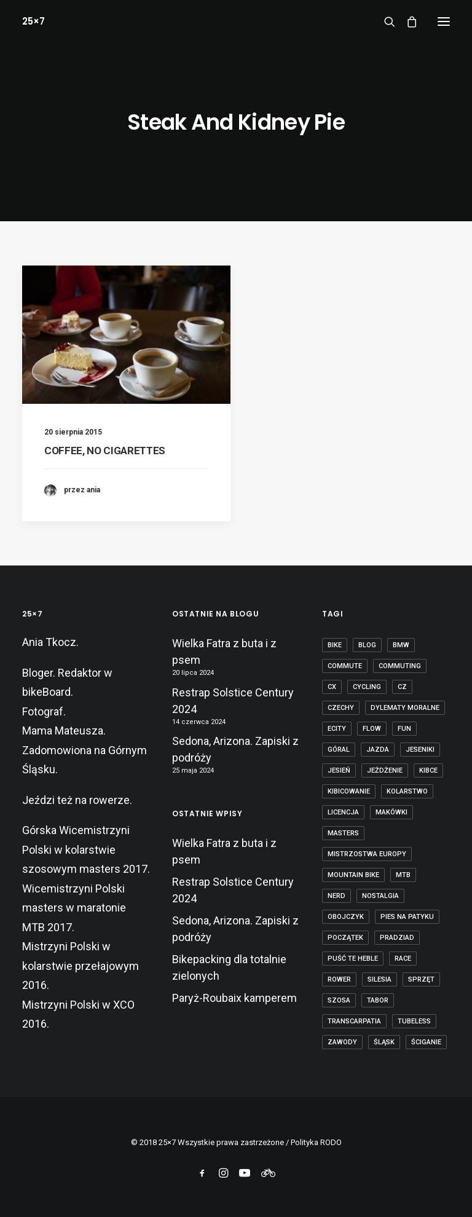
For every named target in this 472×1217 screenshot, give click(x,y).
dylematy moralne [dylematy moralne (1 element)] (405, 708)
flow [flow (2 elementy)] (372, 729)
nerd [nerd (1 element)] (336, 896)
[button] (443, 21)
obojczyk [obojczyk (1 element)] (346, 917)
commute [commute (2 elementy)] (345, 666)
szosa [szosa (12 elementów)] (339, 1000)
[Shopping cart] (406, 21)
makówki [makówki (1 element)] (391, 812)
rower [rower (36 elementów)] (339, 979)
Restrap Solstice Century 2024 (233, 700)
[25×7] (33, 21)
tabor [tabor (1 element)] (377, 1000)
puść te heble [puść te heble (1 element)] (353, 959)
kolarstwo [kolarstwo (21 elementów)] (407, 791)
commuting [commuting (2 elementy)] (400, 666)
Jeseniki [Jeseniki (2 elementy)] (420, 750)
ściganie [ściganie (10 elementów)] (426, 1042)
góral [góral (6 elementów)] (339, 750)
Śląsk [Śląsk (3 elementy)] (384, 1042)
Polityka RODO (316, 1142)
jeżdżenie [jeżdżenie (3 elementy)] (385, 770)
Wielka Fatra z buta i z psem (224, 651)
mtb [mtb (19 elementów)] (403, 875)
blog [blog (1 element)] (367, 645)
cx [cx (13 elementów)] (332, 687)
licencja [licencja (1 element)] (343, 812)
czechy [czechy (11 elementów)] (341, 708)
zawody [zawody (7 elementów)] (342, 1042)
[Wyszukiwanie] (384, 21)
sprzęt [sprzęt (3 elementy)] (421, 979)
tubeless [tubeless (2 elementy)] (414, 1021)
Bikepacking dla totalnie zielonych (229, 967)
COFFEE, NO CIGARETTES (104, 450)
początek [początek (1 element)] (345, 938)
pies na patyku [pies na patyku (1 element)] (407, 917)
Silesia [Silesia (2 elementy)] (379, 979)
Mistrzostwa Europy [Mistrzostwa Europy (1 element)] (367, 854)
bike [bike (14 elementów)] (335, 645)
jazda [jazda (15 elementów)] (377, 750)
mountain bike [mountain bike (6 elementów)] (353, 875)
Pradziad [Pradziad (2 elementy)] (397, 938)
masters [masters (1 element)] (343, 833)
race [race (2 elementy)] (403, 959)
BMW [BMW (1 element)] (401, 645)
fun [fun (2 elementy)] (404, 729)
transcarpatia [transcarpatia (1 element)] (354, 1021)
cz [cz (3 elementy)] (402, 687)
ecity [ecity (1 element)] (337, 729)
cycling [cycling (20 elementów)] (367, 687)
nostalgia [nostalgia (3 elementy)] (380, 896)
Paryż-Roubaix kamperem (234, 997)
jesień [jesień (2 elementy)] (339, 770)
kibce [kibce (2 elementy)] (428, 770)
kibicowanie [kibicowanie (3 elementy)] (349, 791)
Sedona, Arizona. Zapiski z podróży (235, 749)
